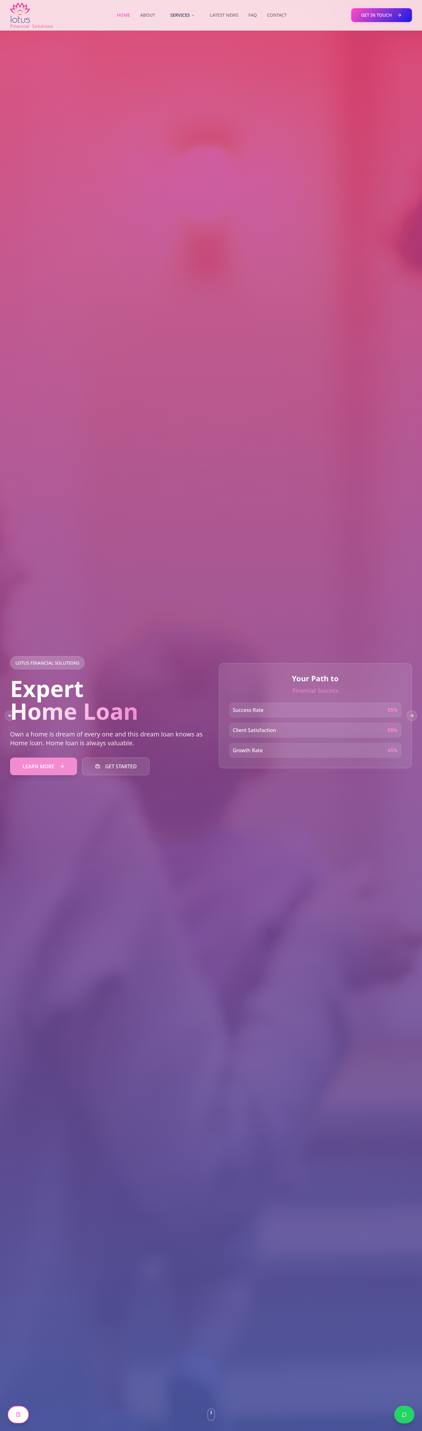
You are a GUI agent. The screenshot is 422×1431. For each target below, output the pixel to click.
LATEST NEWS (224, 15)
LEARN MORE (44, 766)
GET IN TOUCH (381, 15)
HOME (123, 15)
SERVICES (182, 15)
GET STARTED (116, 766)
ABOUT (147, 15)
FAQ (252, 15)
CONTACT (277, 15)
